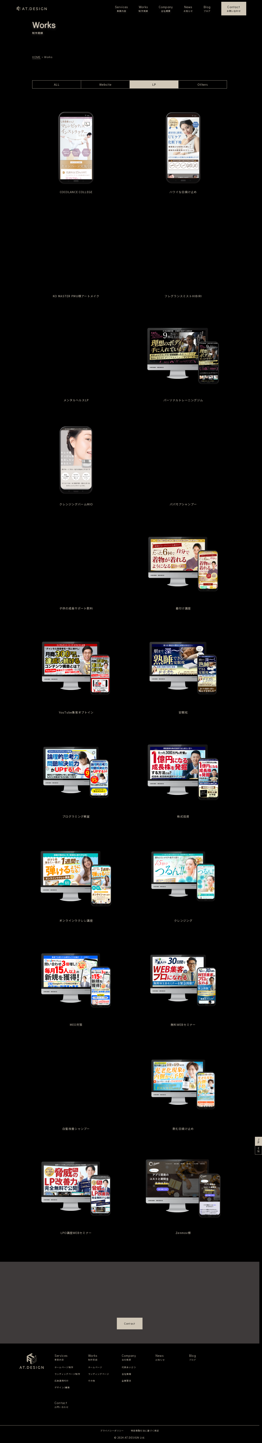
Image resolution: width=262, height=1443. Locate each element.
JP (258, 1141)
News (188, 9)
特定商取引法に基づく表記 (145, 1430)
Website (105, 84)
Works (143, 9)
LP (154, 84)
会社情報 (126, 1373)
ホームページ (95, 1367)
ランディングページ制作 (67, 1373)
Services (121, 9)
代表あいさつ (129, 1367)
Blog (207, 9)
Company (166, 9)
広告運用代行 (62, 1380)
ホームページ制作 (64, 1367)
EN (258, 1150)
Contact (234, 9)
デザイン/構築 (62, 1387)
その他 (91, 1380)
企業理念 (126, 1380)
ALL (56, 84)
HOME (36, 57)
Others (203, 84)
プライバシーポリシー (112, 1430)
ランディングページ (98, 1373)
